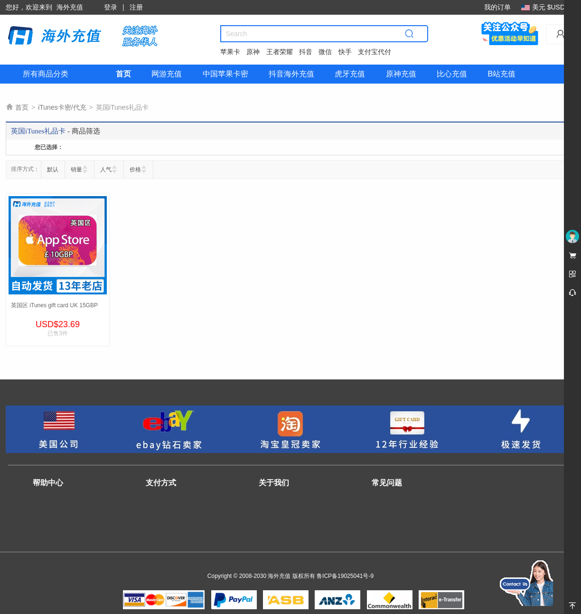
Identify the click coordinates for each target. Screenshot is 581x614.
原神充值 (401, 74)
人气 (106, 169)
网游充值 (166, 74)
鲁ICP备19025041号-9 (345, 576)
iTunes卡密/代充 (62, 107)
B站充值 (501, 74)
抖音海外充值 (291, 74)
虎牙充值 (350, 74)
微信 (325, 52)
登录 (110, 7)
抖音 (305, 52)
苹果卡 (230, 52)
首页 (123, 74)
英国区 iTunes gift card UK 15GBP (54, 305)
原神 (253, 52)
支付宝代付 (374, 52)
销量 (76, 169)
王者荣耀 (279, 52)
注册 (136, 7)
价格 (135, 169)
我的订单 (497, 7)
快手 (345, 52)
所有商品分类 (45, 74)
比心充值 (452, 74)
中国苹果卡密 (225, 74)
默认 (52, 169)
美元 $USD (545, 7)
